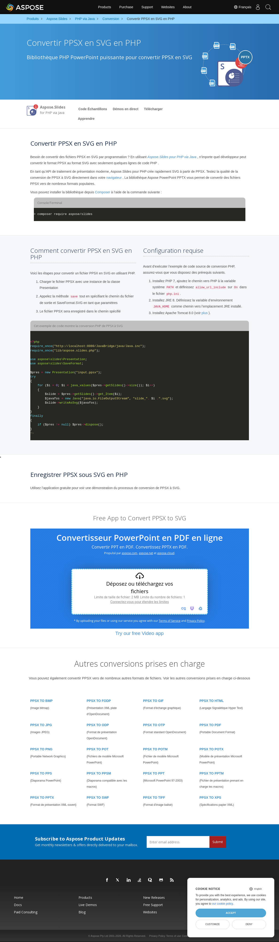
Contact (186, 935)
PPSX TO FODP (99, 701)
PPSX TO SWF (98, 797)
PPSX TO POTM (155, 749)
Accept (231, 912)
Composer (102, 192)
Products (104, 7)
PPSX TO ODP (98, 725)
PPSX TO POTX (212, 749)
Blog (82, 912)
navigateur (114, 177)
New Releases (154, 897)
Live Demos (88, 905)
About (187, 7)
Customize (212, 924)
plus (205, 313)
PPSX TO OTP (154, 725)
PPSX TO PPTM (212, 773)
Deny (249, 924)
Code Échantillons (93, 109)
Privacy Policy (157, 935)
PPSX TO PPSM (99, 773)
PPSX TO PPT (154, 773)
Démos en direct (125, 109)
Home (18, 897)
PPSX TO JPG (41, 725)
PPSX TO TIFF (154, 797)
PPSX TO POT (98, 749)
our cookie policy (222, 903)
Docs (18, 905)
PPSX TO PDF (210, 725)
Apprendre (86, 119)
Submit (217, 842)
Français (240, 7)
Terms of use (173, 935)
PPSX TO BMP (41, 701)
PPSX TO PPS (41, 773)
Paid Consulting (25, 912)
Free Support (153, 905)
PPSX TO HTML (212, 701)
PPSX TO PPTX (42, 797)
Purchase (126, 7)
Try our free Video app (139, 633)
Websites (168, 7)
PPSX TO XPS (210, 797)
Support (147, 7)
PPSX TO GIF (153, 701)
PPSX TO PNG (41, 749)
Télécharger (153, 109)
